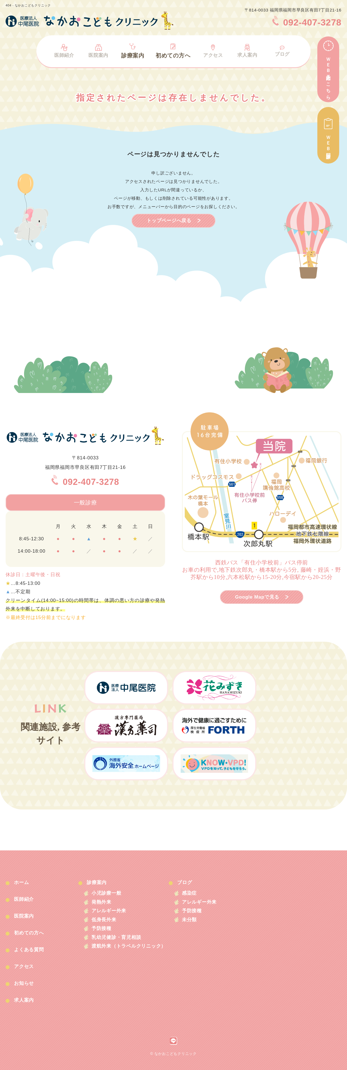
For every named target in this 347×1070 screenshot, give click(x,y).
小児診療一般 (108, 893)
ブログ (282, 51)
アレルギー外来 (110, 912)
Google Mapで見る (257, 597)
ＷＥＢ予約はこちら (328, 69)
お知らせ (25, 983)
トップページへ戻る (169, 220)
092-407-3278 (85, 481)
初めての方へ (172, 50)
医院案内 (98, 50)
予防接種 (102, 931)
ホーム (23, 882)
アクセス (212, 50)
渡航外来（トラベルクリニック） (131, 950)
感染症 (195, 893)
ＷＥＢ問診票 (328, 135)
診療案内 (132, 50)
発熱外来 (102, 903)
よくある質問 (31, 949)
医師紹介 (63, 50)
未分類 (195, 922)
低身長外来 (105, 922)
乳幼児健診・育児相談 (118, 941)
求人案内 (247, 50)
